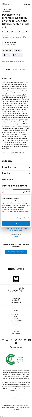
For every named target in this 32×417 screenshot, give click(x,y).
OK (16, 223)
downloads (14, 61)
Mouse (16, 237)
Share (7, 55)
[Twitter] (11, 340)
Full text (7, 70)
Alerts (16, 316)
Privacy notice (16, 256)
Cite (19, 50)
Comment (18, 55)
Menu (25, 4)
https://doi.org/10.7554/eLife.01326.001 (13, 153)
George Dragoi (7, 32)
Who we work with (16, 314)
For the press (16, 329)
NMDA (12, 228)
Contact (16, 318)
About (16, 310)
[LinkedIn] (7, 340)
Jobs (16, 312)
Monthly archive (16, 327)
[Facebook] (16, 343)
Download (8, 50)
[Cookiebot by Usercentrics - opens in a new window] (23, 192)
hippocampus (18, 228)
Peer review (23, 70)
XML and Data (16, 333)
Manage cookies (22, 218)
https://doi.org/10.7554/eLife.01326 (12, 37)
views (5, 61)
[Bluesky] (2, 340)
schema (19, 230)
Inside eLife (16, 325)
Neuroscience (6, 11)
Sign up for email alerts (16, 252)
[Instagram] (20, 340)
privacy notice (23, 211)
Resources (16, 331)
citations (23, 61)
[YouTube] (25, 340)
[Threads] (29, 340)
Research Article (6, 9)
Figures (15, 70)
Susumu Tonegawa (20, 32)
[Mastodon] (16, 340)
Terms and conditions (16, 321)
